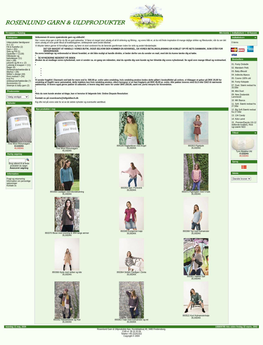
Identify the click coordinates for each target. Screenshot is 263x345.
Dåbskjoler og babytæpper (13, 57)
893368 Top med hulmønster (196, 231)
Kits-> (9, 60)
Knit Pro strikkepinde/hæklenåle (17, 80)
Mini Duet (239, 91)
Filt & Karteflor (13, 47)
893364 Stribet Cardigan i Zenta (131, 272)
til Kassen (252, 33)
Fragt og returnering (16, 179)
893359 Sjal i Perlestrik (131, 188)
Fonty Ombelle (242, 64)
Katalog (21, 33)
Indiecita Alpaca (242, 75)
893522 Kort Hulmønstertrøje (196, 315)
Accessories (12, 83)
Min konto (224, 33)
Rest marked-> (13, 76)
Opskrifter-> (12, 54)
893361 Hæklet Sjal (196, 276)
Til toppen (11, 33)
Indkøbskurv (238, 33)
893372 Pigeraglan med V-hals (196, 192)
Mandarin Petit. (242, 68)
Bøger (9, 67)
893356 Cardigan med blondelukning (67, 192)
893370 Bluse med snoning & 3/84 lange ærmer (67, 233)
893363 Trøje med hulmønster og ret (131, 320)
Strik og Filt (12, 51)
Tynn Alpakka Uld (244, 151)
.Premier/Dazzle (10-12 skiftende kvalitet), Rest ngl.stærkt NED (244, 124)
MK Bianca (240, 100)
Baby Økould (241, 71)
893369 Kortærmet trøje (131, 231)
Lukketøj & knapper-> (16, 65)
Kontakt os (11, 185)
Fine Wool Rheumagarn (19, 144)
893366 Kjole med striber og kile (67, 272)
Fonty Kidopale (242, 82)
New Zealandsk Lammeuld (240, 95)
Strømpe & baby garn (16, 85)
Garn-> (10, 49)
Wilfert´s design (14, 74)
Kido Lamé (240, 119)
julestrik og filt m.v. (15, 63)
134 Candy (240, 115)
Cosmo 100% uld (243, 78)
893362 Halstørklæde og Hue (67, 320)
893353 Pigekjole (196, 146)
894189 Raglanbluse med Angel (131, 146)
